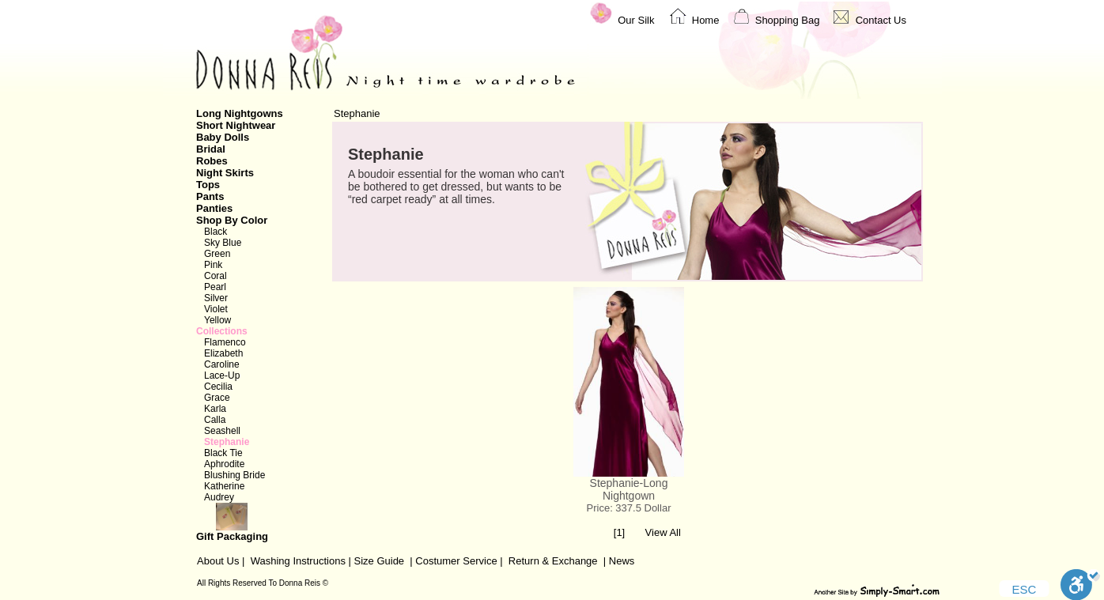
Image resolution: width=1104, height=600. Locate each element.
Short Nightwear (235, 125)
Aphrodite (224, 464)
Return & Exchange (552, 561)
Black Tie (223, 452)
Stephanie (226, 441)
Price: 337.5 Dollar (629, 508)
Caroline (222, 364)
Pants (210, 196)
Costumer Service (456, 561)
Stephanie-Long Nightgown (629, 489)
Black (215, 231)
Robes (212, 161)
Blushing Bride (234, 475)
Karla (215, 408)
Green (217, 253)
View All (663, 532)
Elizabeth (223, 353)
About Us (218, 561)
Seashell (222, 430)
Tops (208, 185)
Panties (214, 208)
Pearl (215, 286)
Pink (213, 264)
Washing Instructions (298, 561)
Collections (222, 331)
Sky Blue (222, 242)
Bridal (210, 149)
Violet (216, 309)
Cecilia (218, 386)
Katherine (224, 486)
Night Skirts (225, 173)
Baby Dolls (222, 137)
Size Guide (377, 561)
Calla (214, 419)
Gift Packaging (254, 522)
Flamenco (225, 342)
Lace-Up (222, 375)
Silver (216, 298)
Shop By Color (231, 220)
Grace (217, 397)
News (622, 561)
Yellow (217, 320)
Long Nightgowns (239, 113)
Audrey (219, 497)
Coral (215, 275)
